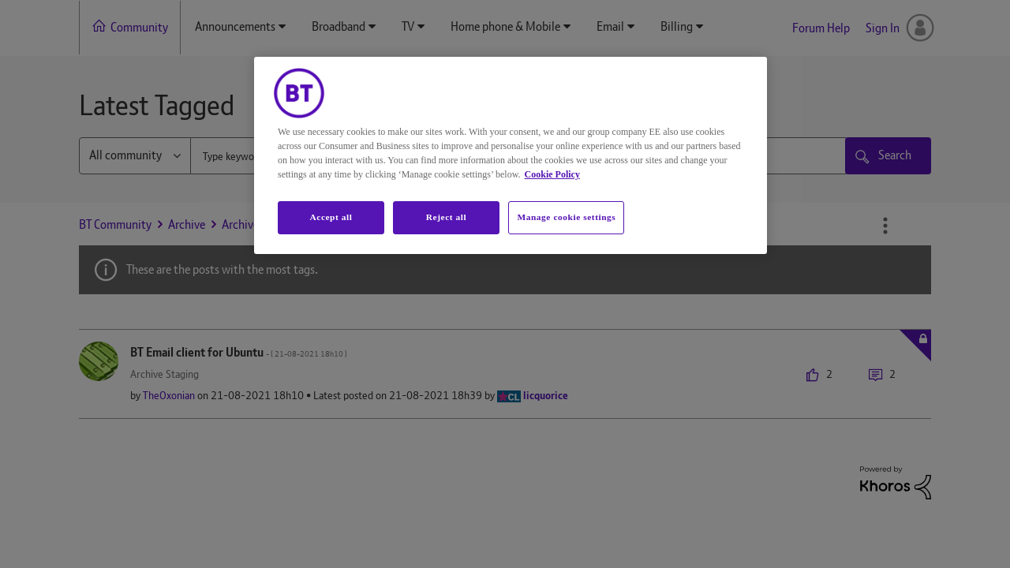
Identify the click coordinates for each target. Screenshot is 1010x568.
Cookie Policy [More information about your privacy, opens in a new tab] (552, 174)
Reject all (446, 217)
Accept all (330, 217)
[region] (510, 155)
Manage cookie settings (566, 217)
